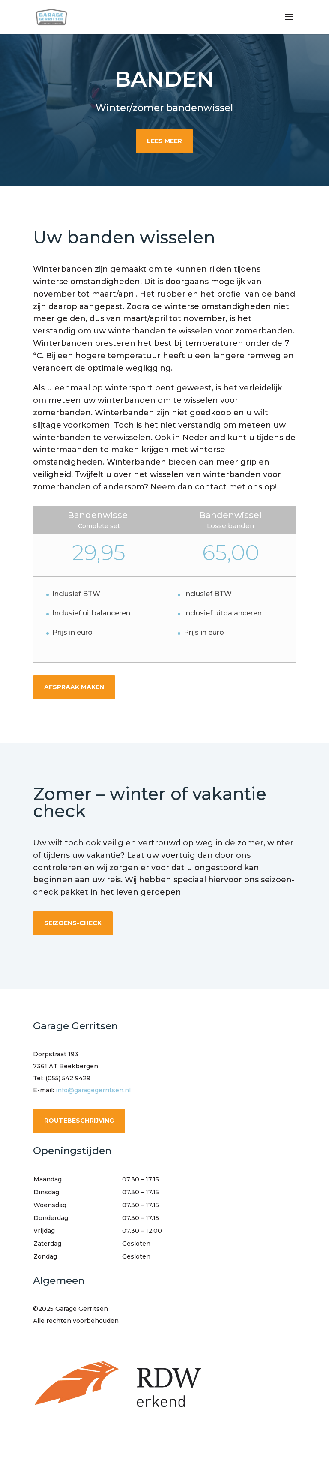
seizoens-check (73, 923)
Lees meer (164, 141)
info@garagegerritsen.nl (93, 1090)
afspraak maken (74, 687)
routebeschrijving (79, 1120)
